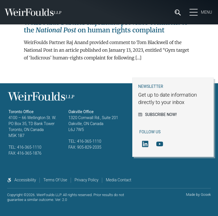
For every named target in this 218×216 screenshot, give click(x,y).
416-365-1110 (29, 147)
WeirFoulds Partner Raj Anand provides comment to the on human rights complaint (106, 26)
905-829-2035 (89, 147)
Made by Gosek (198, 194)
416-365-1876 (29, 153)
